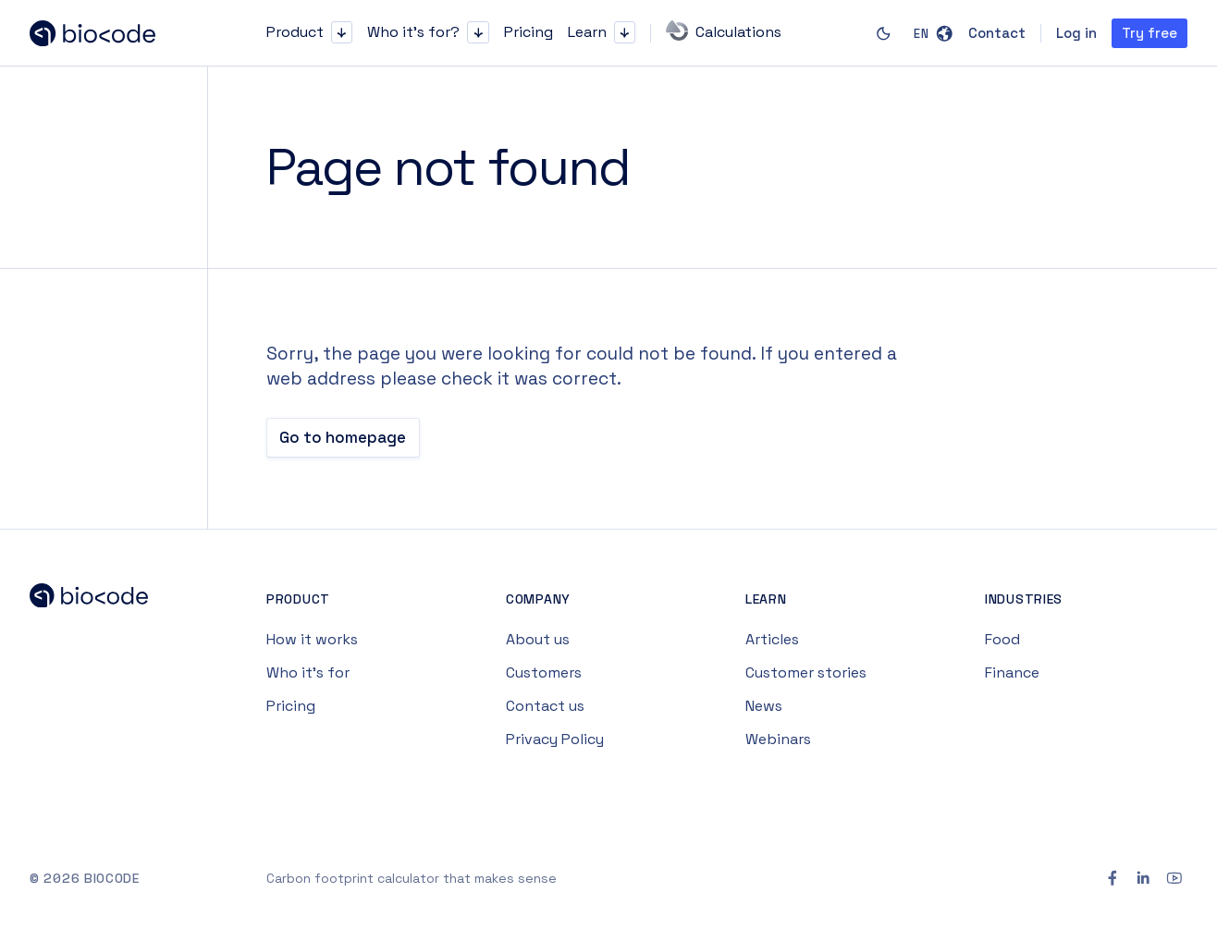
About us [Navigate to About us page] (538, 639)
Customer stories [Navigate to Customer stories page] (806, 672)
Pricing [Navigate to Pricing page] (290, 705)
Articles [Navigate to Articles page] (772, 639)
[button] (341, 32)
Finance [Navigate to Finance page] (1012, 672)
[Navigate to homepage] (104, 33)
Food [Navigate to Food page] (1002, 639)
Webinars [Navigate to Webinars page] (778, 739)
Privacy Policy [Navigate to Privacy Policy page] (555, 739)
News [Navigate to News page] (763, 705)
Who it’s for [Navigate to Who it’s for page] (308, 672)
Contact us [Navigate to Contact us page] (545, 705)
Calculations (723, 30)
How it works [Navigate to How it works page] (312, 639)
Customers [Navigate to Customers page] (544, 672)
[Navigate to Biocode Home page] (104, 600)
